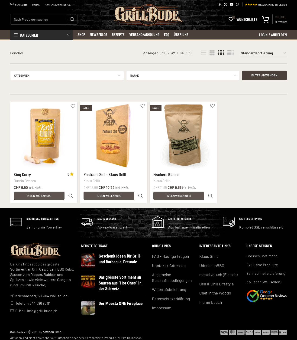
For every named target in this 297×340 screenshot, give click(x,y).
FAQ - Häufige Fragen (169, 253)
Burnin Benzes (25, 180)
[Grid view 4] (221, 53)
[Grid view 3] (212, 53)
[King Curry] (43, 134)
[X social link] (226, 4)
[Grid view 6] (230, 53)
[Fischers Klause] (183, 134)
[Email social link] (232, 4)
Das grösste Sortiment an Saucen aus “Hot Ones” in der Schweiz (121, 279)
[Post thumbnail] (88, 258)
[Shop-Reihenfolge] (263, 52)
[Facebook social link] (220, 4)
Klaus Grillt (92, 180)
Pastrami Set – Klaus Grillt (105, 173)
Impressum (161, 302)
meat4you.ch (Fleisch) (217, 270)
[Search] (43, 19)
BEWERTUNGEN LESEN (266, 4)
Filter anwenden (264, 75)
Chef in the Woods (214, 288)
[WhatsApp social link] (237, 4)
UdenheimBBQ (211, 262)
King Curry (22, 173)
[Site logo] (148, 20)
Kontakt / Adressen (168, 262)
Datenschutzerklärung (170, 293)
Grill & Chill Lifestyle (215, 279)
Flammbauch (209, 296)
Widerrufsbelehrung (168, 284)
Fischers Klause (167, 173)
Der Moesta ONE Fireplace (118, 299)
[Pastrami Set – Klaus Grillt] (113, 134)
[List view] (203, 53)
